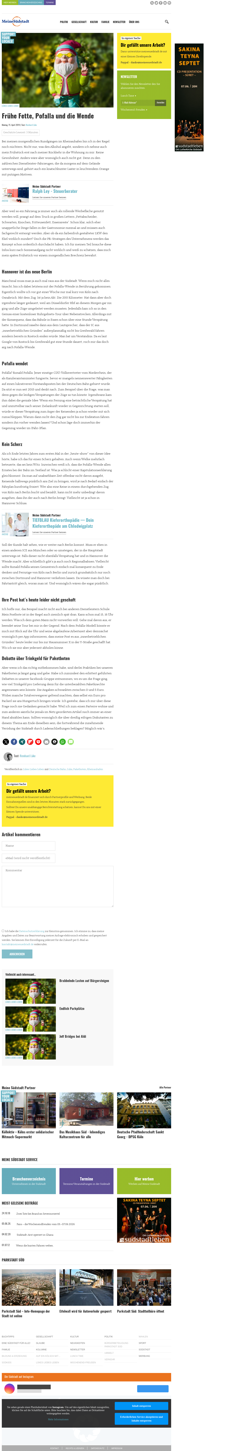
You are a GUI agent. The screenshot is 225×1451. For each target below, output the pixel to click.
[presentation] (29, 919)
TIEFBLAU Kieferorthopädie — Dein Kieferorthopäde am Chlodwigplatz (63, 523)
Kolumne (41, 1349)
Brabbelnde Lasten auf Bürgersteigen (84, 981)
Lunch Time (127, 95)
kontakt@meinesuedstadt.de (18, 944)
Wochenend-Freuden (133, 109)
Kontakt (54, 1448)
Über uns (134, 22)
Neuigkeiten (77, 1343)
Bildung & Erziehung (14, 1356)
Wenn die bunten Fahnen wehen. (35, 1245)
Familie (105, 22)
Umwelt (109, 1353)
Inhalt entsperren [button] (141, 1406)
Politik (64, 22)
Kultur (94, 22)
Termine (50, 3)
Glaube (40, 1343)
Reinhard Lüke (31, 125)
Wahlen (143, 1336)
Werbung (144, 1356)
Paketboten (79, 769)
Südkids (6, 1362)
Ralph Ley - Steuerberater (54, 191)
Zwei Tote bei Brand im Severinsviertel (38, 1213)
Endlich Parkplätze (71, 1009)
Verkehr (109, 1359)
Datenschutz (97, 1448)
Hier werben (10, 3)
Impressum (116, 1448)
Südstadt (144, 1349)
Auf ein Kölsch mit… (48, 1356)
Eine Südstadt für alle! (16, 1343)
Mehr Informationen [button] (58, 1419)
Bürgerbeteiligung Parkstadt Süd (116, 1345)
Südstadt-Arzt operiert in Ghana (35, 1234)
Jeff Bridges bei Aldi (72, 1036)
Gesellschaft (79, 22)
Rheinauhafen (95, 769)
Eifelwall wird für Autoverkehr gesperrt (85, 1311)
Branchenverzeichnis (31, 3)
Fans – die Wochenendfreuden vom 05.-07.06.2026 (46, 1224)
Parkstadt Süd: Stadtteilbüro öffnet (140, 1311)
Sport (142, 1343)
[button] (6, 742)
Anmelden (160, 103)
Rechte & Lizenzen (75, 1448)
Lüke (69, 769)
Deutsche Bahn (57, 769)
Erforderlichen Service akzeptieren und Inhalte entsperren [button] (141, 1419)
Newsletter (119, 22)
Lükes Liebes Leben (10, 106)
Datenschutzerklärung (31, 931)
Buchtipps (8, 1336)
